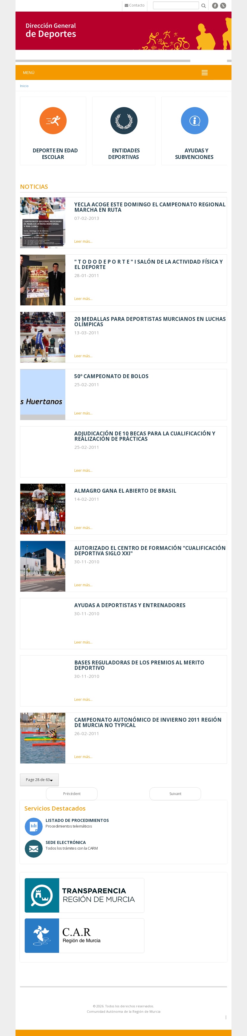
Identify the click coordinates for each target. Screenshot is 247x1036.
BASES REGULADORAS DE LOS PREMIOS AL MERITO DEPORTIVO (139, 665)
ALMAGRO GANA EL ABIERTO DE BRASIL (125, 490)
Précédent (72, 793)
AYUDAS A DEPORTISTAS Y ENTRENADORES (130, 605)
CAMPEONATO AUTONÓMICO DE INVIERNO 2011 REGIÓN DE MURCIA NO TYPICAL (148, 722)
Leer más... (83, 241)
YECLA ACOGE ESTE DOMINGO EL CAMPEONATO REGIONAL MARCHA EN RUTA (150, 207)
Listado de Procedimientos (77, 820)
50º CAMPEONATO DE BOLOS (111, 376)
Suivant (175, 793)
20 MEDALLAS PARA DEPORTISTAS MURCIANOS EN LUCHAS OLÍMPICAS (150, 322)
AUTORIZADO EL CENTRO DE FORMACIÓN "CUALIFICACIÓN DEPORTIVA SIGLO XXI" (150, 551)
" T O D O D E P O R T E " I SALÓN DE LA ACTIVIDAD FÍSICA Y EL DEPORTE (148, 264)
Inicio (24, 86)
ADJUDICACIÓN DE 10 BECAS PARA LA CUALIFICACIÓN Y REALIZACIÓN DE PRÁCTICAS (144, 436)
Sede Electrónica (66, 842)
